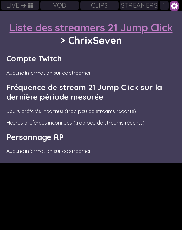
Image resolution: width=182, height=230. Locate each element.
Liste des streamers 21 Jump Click (91, 27)
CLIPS (99, 5)
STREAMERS (139, 5)
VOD (59, 5)
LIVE (19, 5)
